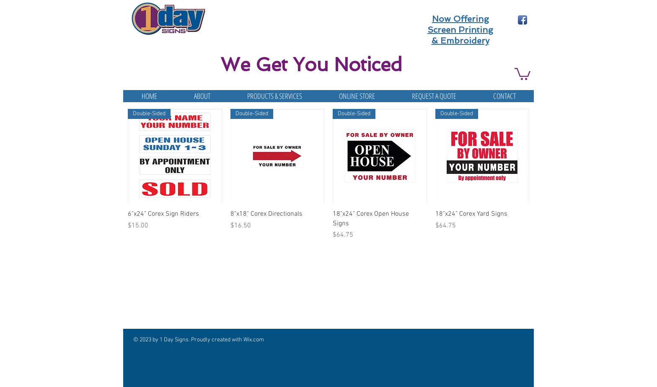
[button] (522, 73)
